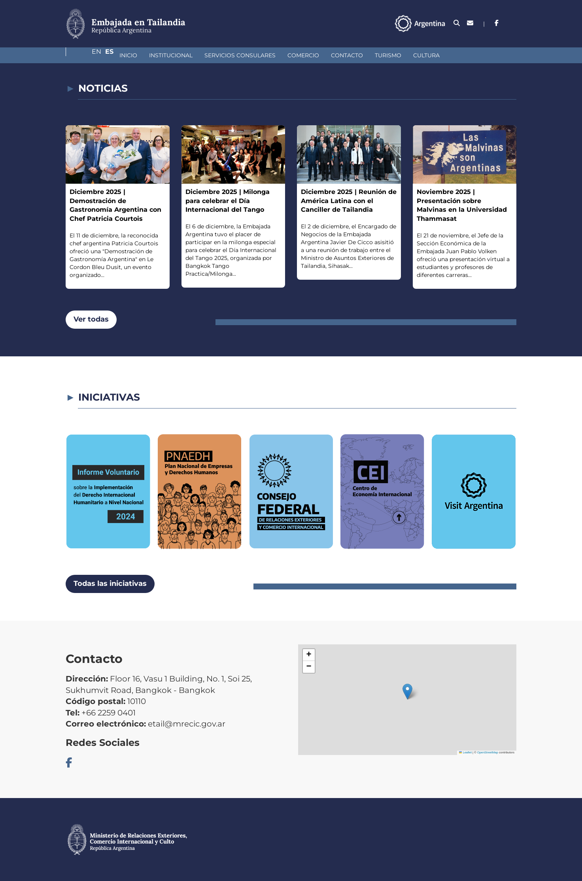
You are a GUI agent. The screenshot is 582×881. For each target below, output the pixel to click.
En (496, 23)
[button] (407, 691)
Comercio (261, 55)
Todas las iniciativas (110, 583)
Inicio (86, 55)
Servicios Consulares (198, 55)
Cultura (384, 55)
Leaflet (465, 752)
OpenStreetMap (487, 752)
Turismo (346, 55)
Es (512, 23)
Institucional (129, 55)
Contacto (305, 55)
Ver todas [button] (91, 319)
